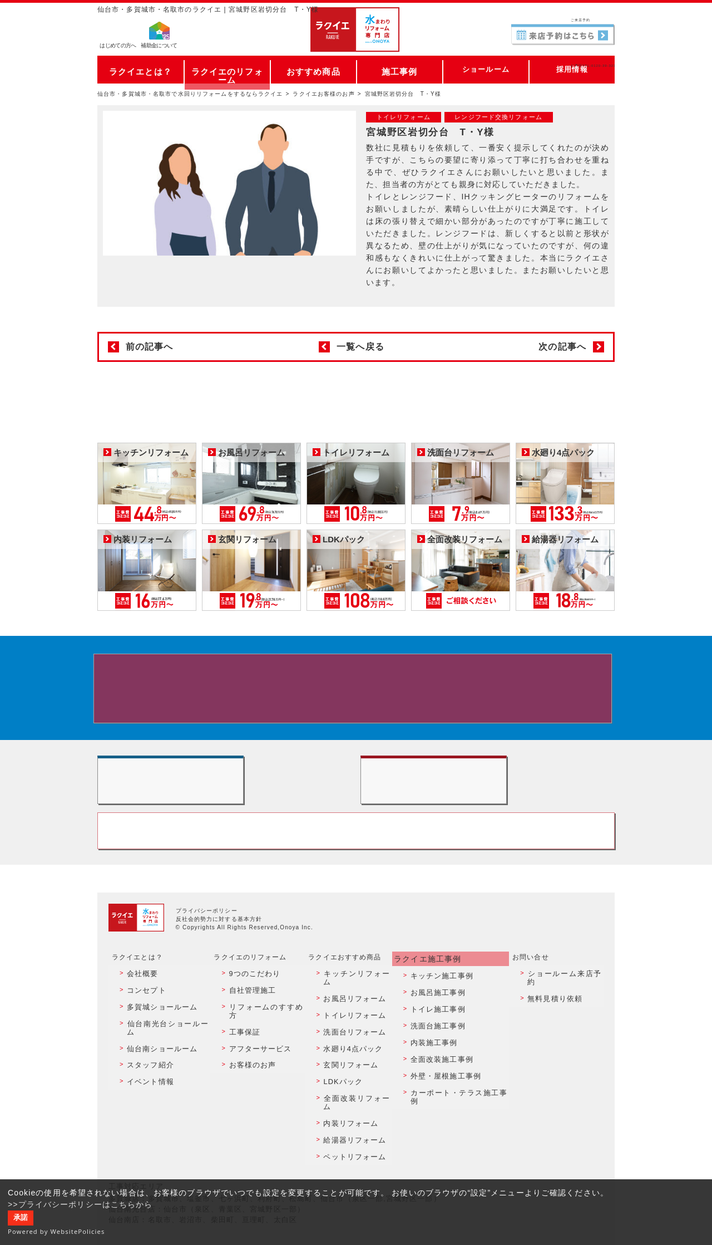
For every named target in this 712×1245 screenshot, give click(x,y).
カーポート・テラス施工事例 (457, 1108)
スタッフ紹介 (146, 1085)
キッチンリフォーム (355, 1024)
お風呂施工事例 (435, 1037)
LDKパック (340, 1097)
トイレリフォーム (351, 1048)
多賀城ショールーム (157, 1048)
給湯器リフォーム (351, 1133)
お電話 (563, 41)
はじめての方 (117, 48)
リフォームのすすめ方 (262, 1048)
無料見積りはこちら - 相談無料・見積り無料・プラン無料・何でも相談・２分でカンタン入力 (487, 809)
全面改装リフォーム (355, 1108)
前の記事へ (150, 346)
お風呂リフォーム (351, 1037)
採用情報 (571, 69)
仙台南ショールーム (157, 1073)
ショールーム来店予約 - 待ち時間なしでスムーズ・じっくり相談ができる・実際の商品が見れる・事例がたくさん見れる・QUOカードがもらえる (224, 809)
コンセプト (142, 1037)
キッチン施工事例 (439, 1024)
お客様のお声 (248, 1085)
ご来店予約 (563, 19)
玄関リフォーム (347, 1085)
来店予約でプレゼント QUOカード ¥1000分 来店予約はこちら (353, 694)
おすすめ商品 (313, 69)
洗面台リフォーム (351, 1061)
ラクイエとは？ (140, 69)
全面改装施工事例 (439, 1085)
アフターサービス (255, 1073)
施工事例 (399, 69)
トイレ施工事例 (435, 1048)
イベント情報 (146, 1097)
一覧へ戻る (360, 346)
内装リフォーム (347, 1121)
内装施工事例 (432, 1073)
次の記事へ (562, 346)
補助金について (159, 48)
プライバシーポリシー (207, 965)
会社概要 (138, 1024)
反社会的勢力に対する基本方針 (219, 973)
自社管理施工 (248, 1037)
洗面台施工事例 (435, 1061)
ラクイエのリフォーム (227, 69)
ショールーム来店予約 (563, 1024)
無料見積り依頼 (552, 1037)
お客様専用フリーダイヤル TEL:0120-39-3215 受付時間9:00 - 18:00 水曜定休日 (356, 882)
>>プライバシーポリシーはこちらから (80, 1204)
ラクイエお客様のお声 (323, 94)
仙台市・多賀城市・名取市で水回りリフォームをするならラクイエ (190, 94)
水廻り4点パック (350, 1073)
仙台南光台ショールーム (164, 1061)
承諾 (20, 1218)
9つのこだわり (250, 1024)
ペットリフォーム (351, 1145)
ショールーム (486, 69)
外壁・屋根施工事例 (443, 1097)
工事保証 (240, 1061)
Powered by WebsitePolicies (56, 1231)
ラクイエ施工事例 (427, 1012)
